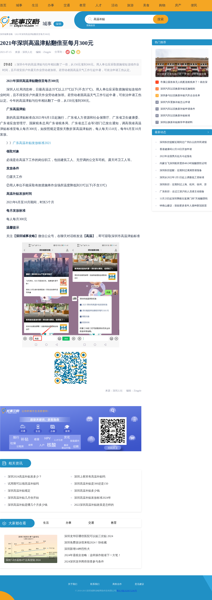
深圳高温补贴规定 (19, 490)
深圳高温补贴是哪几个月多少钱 (27, 504)
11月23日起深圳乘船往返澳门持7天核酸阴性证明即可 (184, 199)
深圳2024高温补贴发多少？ (25, 476)
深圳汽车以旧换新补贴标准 (175, 115)
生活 (35, 5)
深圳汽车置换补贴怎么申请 (175, 102)
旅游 (130, 5)
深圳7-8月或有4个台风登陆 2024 (23, 560)
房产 (178, 5)
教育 (83, 5)
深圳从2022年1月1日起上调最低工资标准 (182, 177)
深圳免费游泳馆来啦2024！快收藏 (85, 542)
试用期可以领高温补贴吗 (23, 483)
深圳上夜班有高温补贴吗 (89, 476)
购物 (162, 5)
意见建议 (139, 584)
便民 (194, 5)
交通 (67, 5)
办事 (51, 5)
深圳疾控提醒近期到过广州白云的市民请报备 (183, 143)
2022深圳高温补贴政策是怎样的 (94, 504)
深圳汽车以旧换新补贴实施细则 (177, 88)
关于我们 (72, 584)
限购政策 (91, 25)
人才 (98, 5)
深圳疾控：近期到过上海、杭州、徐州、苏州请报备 (183, 185)
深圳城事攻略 (6, 34)
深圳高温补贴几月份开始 (23, 497)
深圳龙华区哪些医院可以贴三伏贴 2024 (88, 536)
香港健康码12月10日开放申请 (176, 149)
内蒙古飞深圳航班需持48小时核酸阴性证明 (183, 163)
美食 (146, 5)
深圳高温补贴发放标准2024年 (92, 497)
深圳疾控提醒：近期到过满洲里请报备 (181, 170)
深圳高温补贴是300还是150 (91, 483)
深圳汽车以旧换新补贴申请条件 (177, 109)
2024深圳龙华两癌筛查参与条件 (84, 561)
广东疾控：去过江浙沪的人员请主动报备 (182, 191)
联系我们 (94, 584)
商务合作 (117, 584)
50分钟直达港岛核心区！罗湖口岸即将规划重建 (181, 75)
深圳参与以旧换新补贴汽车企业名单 (180, 95)
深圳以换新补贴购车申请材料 (176, 122)
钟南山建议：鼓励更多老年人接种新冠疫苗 (183, 205)
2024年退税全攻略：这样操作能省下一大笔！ (92, 555)
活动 (114, 5)
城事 (19, 5)
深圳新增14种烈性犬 (77, 548)
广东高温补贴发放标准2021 (32, 143)
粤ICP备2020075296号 (127, 590)
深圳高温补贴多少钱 (87, 490)
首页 (3, 5)
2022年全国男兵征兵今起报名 (176, 156)
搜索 (160, 19)
